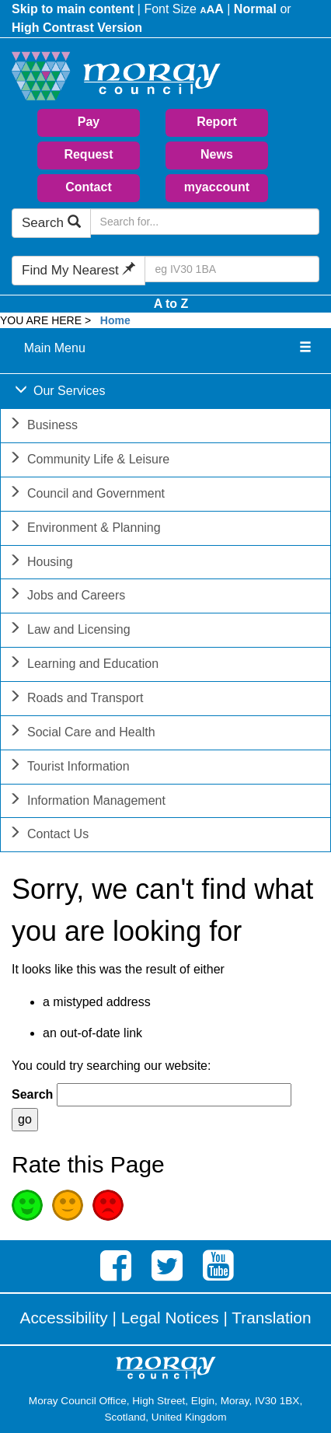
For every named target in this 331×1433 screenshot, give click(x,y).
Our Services (60, 392)
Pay (88, 121)
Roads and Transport (76, 699)
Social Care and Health (82, 734)
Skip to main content (73, 9)
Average (67, 1205)
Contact (88, 187)
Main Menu (54, 348)
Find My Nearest (78, 270)
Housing (41, 563)
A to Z (171, 303)
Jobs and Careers (67, 597)
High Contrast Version (77, 27)
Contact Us (49, 835)
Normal (255, 9)
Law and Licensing (70, 631)
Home (115, 320)
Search (51, 222)
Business (43, 426)
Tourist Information (69, 768)
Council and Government (87, 495)
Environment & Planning (85, 529)
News (216, 154)
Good (27, 1205)
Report (217, 121)
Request (88, 154)
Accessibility (64, 1317)
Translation (271, 1317)
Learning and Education (84, 665)
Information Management (87, 802)
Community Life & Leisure (89, 461)
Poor (108, 1205)
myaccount (216, 187)
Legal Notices (170, 1317)
